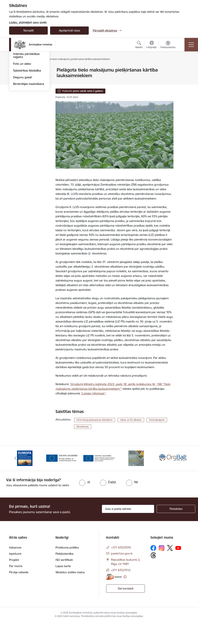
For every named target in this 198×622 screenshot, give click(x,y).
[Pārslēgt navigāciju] (191, 44)
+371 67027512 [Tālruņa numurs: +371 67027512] (121, 570)
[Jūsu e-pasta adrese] (128, 509)
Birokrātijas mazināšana (28, 130)
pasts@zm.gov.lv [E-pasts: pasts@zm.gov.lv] (121, 553)
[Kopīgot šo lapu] (183, 78)
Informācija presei (25, 93)
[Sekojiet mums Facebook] (153, 548)
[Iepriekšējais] (15, 458)
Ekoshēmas (83, 426)
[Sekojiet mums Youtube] (178, 547)
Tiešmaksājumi (157, 419)
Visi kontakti (125, 588)
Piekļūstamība (64, 553)
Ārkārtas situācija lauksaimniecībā (24, 85)
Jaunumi (18, 77)
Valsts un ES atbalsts (131, 419)
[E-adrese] (114, 577)
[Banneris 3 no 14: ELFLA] (99, 458)
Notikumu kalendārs (26, 70)
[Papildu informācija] (125, 576)
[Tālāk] (182, 458)
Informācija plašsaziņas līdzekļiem (95, 419)
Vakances (15, 547)
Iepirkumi (15, 553)
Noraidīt (28, 30)
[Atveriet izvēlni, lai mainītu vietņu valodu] (151, 45)
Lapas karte (63, 566)
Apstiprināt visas (69, 30)
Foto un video (22, 110)
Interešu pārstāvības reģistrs (26, 101)
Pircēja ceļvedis (18, 572)
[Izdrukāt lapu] (183, 68)
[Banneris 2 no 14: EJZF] (62, 458)
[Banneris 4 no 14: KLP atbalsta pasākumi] (136, 458)
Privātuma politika (67, 547)
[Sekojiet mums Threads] (153, 555)
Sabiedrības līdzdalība (27, 117)
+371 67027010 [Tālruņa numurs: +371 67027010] (121, 547)
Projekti (14, 560)
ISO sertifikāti (64, 560)
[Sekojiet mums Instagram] (162, 548)
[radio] (84, 482)
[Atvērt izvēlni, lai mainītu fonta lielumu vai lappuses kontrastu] (168, 45)
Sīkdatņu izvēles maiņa (70, 572)
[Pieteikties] (176, 509)
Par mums (15, 566)
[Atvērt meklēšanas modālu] (138, 45)
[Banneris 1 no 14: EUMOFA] (24, 458)
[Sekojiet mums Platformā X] (170, 548)
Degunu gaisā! (22, 123)
